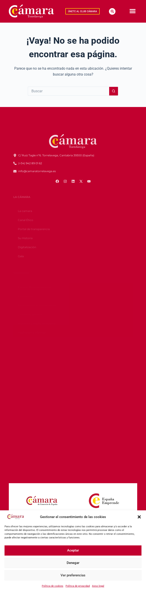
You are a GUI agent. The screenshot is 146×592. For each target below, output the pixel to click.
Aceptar (73, 550)
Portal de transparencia (34, 229)
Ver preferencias (73, 575)
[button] (139, 517)
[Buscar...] (68, 91)
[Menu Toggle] (132, 11)
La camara (25, 211)
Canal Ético (25, 220)
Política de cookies (52, 586)
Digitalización (27, 247)
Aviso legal (98, 586)
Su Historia (25, 238)
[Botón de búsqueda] (113, 91)
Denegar (73, 563)
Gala (21, 256)
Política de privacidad (78, 586)
